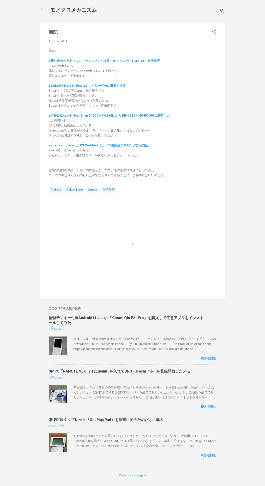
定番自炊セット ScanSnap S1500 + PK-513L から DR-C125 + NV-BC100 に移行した (110, 115)
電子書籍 (108, 190)
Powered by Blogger (132, 475)
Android (56, 190)
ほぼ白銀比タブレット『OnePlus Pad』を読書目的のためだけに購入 (106, 419)
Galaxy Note (74, 190)
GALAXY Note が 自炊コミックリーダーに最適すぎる (88, 86)
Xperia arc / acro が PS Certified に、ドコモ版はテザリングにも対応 (99, 145)
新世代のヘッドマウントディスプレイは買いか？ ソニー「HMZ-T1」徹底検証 (105, 61)
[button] (213, 32)
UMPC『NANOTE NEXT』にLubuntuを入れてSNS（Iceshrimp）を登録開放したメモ (119, 371)
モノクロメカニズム (73, 10)
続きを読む (208, 358)
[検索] (222, 11)
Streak (92, 190)
